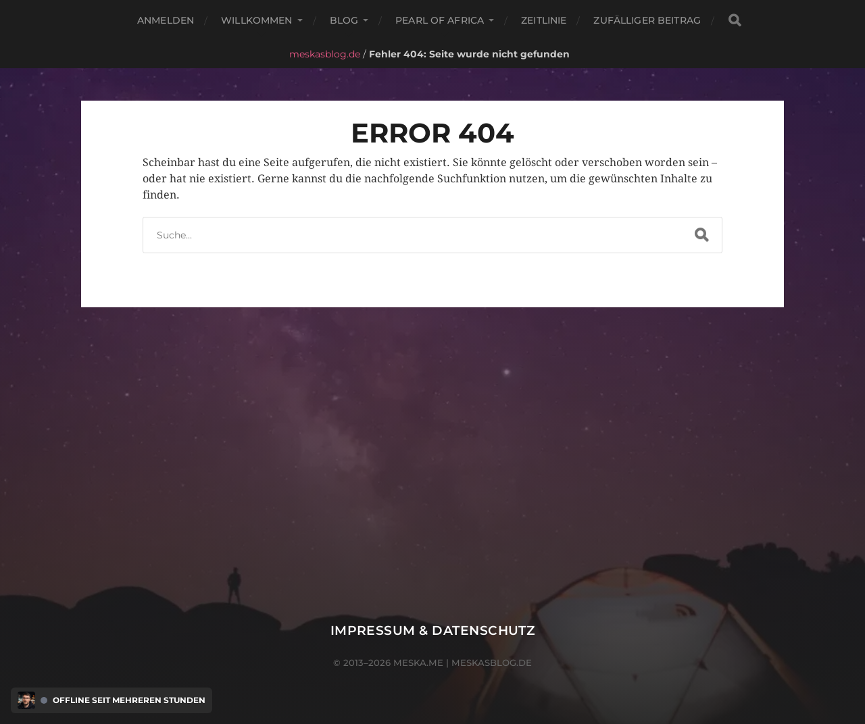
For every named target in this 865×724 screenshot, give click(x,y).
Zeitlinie (543, 20)
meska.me (418, 662)
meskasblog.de (324, 54)
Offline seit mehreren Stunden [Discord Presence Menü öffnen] (129, 700)
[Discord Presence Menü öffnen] (26, 700)
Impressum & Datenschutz (432, 630)
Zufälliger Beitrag (647, 20)
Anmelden (165, 20)
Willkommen (256, 20)
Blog (344, 20)
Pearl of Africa (439, 20)
